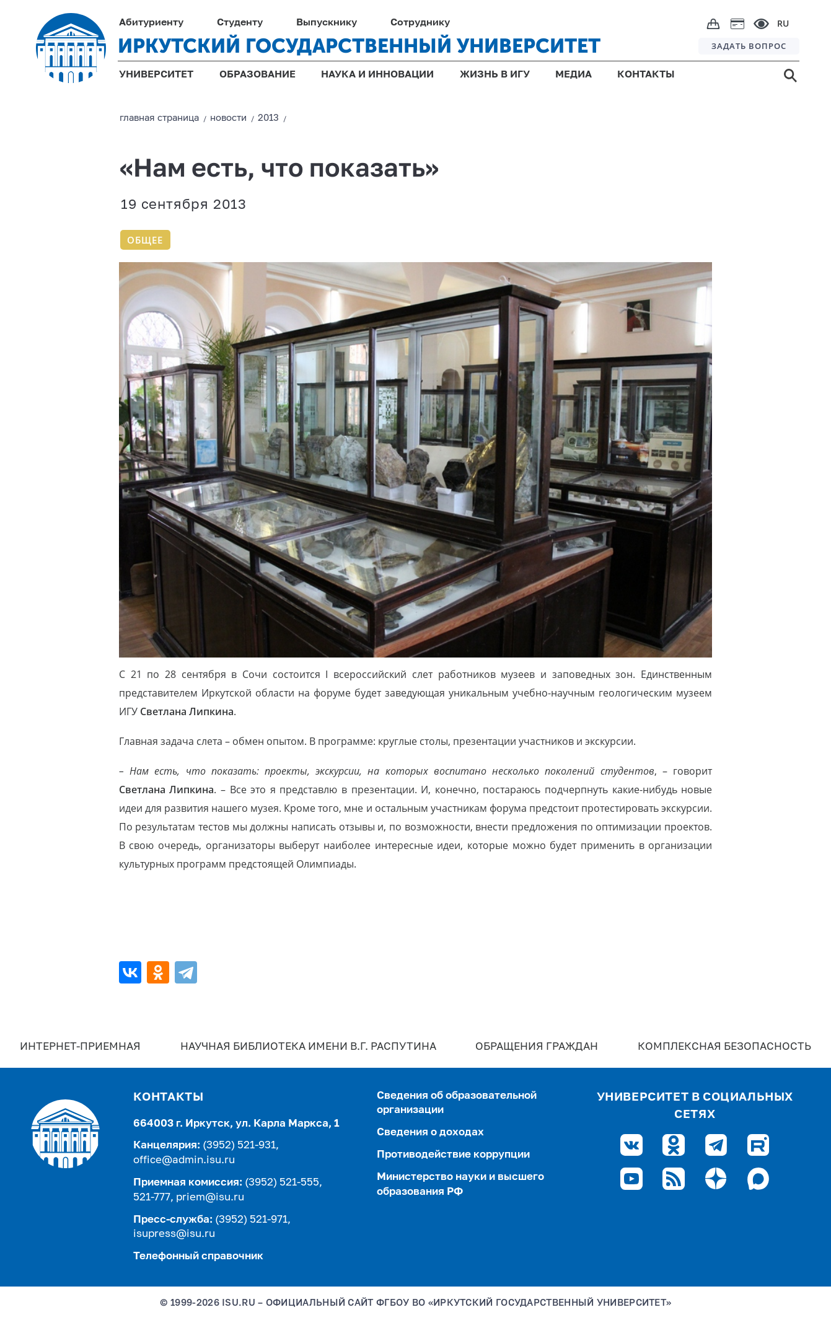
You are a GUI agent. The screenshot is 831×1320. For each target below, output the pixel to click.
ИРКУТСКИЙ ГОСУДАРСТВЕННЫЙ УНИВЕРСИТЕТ (359, 46)
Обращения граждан (536, 1047)
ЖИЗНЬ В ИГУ (495, 75)
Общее (145, 240)
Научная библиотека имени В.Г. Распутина (308, 1047)
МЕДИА (573, 75)
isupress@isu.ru (174, 1234)
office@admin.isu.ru (184, 1160)
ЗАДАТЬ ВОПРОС (748, 45)
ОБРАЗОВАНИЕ (257, 75)
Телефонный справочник (198, 1256)
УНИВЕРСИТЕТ (156, 75)
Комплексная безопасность (724, 1047)
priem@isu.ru (210, 1197)
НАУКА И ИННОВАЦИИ (377, 75)
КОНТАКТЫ (646, 75)
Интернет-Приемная (80, 1047)
